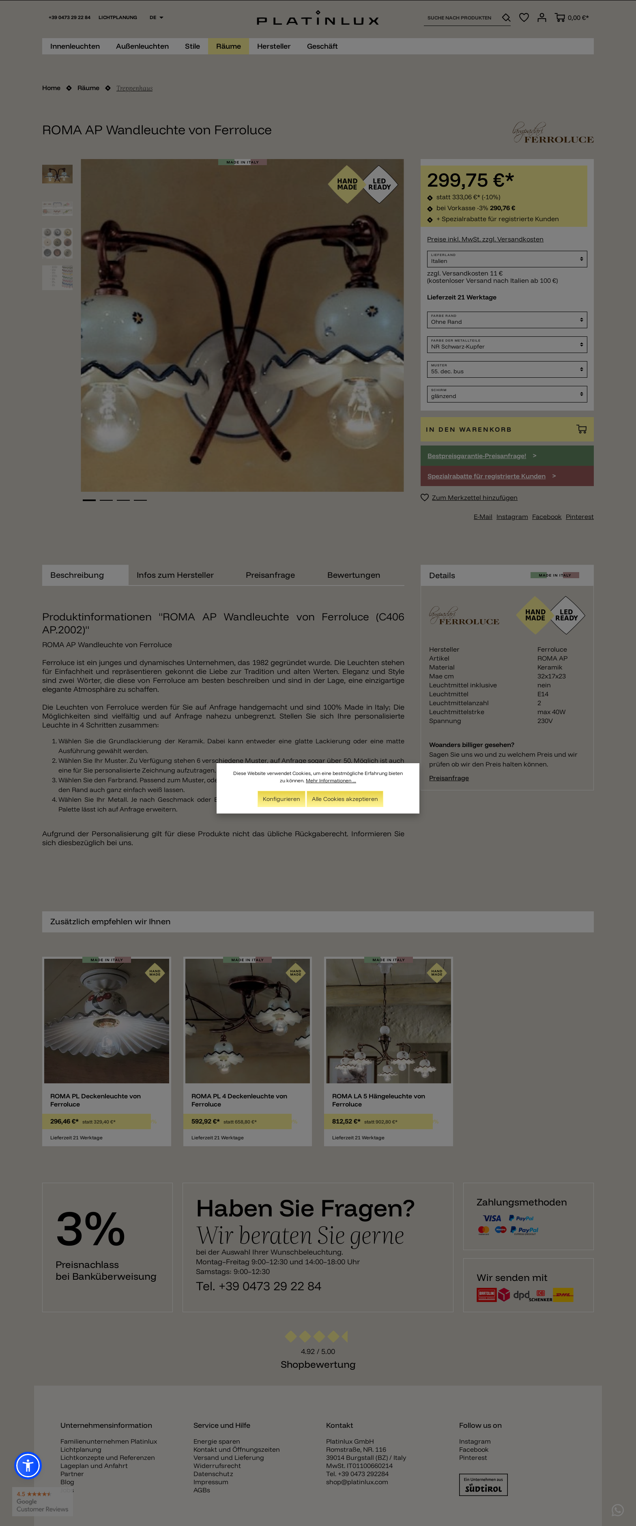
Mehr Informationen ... (331, 780)
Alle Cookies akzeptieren (345, 799)
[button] (28, 1465)
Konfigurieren (281, 799)
